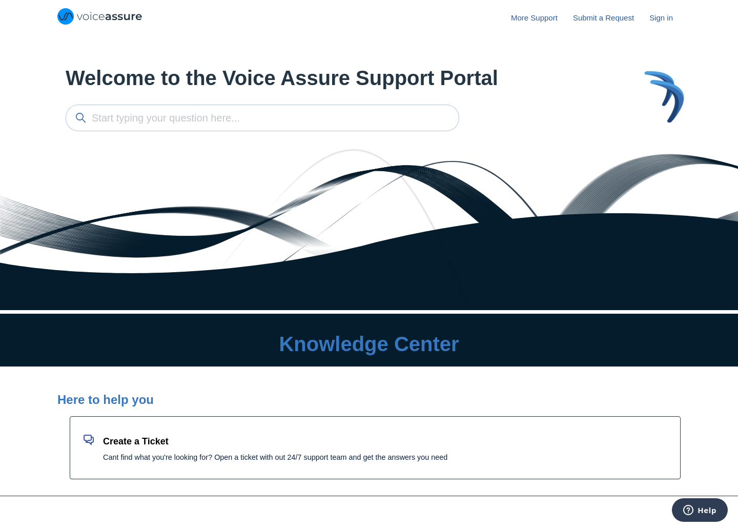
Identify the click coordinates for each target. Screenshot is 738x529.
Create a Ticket (136, 441)
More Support (534, 17)
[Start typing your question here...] (262, 118)
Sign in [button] (661, 17)
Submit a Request (603, 17)
